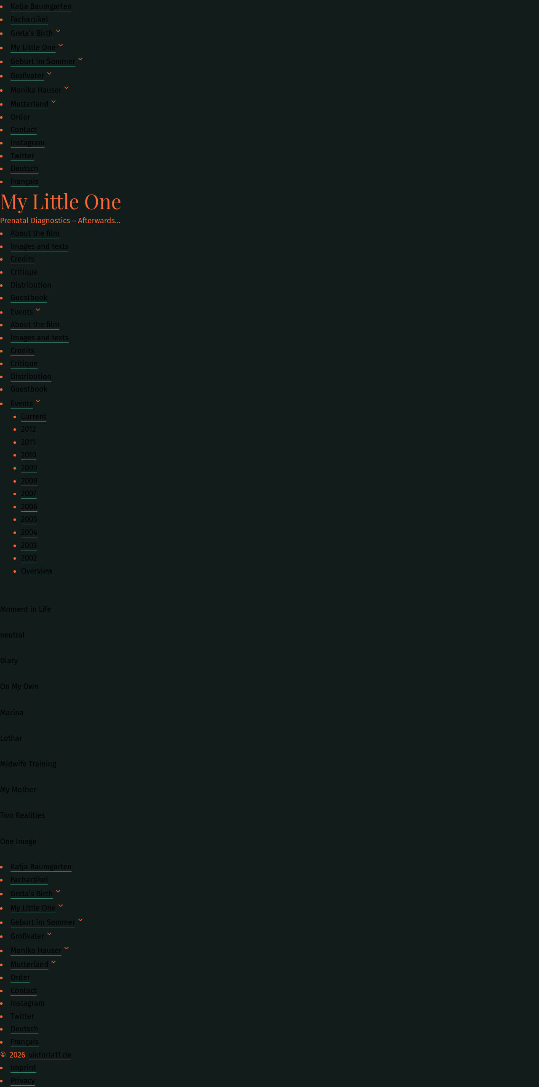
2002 (29, 558)
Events (22, 312)
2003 (29, 545)
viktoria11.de (50, 1055)
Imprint (23, 1067)
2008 (29, 481)
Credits (23, 259)
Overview (37, 571)
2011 (28, 442)
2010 (28, 454)
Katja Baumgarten (41, 6)
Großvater (27, 75)
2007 (29, 493)
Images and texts (40, 246)
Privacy (23, 1080)
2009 (29, 468)
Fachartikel (29, 19)
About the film (35, 233)
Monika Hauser (36, 90)
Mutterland (29, 104)
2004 (29, 532)
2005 (29, 519)
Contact (24, 129)
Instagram (28, 142)
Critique (24, 272)
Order (20, 117)
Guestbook (29, 297)
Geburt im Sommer (43, 61)
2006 (29, 506)
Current (33, 416)
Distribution (31, 285)
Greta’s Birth (32, 33)
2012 (28, 429)
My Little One (33, 47)
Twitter (22, 155)
